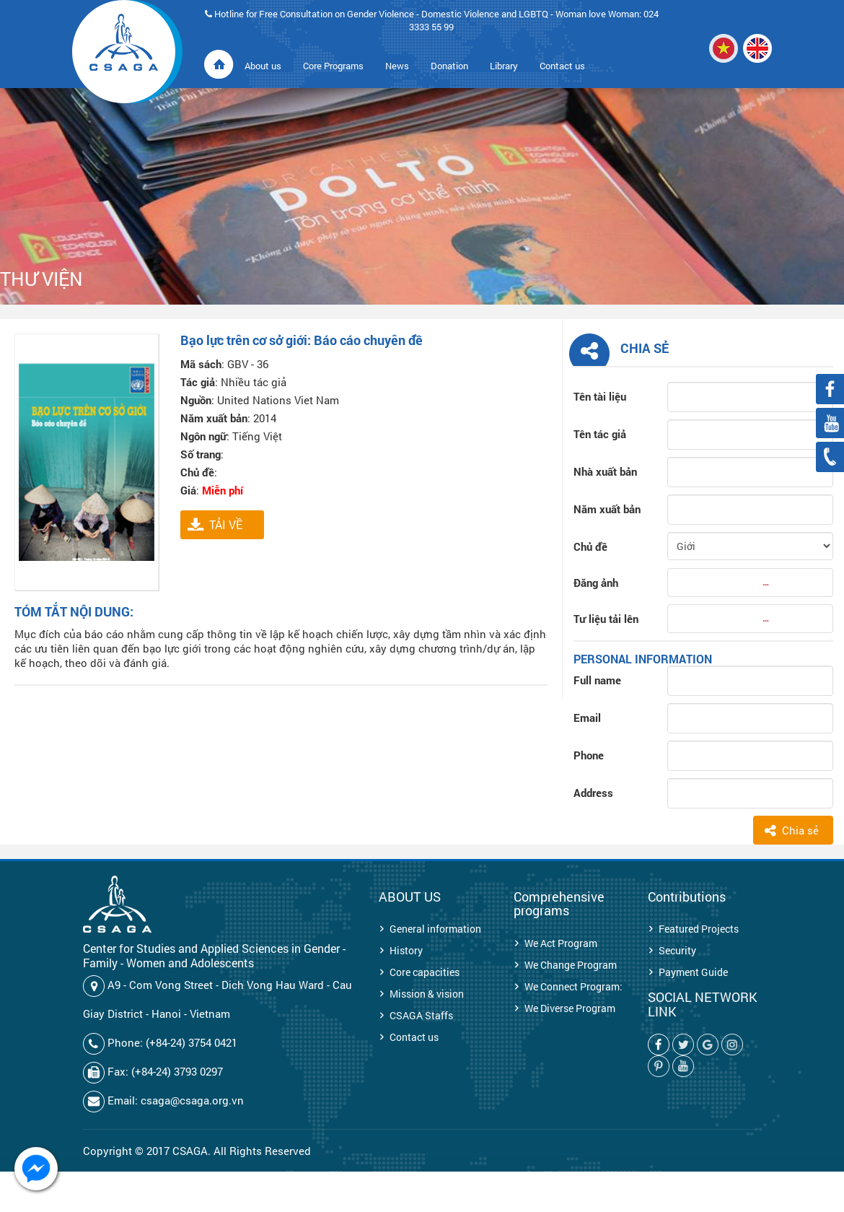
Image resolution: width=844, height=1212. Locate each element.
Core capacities (425, 972)
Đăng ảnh (595, 582)
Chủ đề (590, 546)
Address (593, 792)
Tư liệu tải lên (605, 618)
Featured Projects (699, 929)
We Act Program (560, 943)
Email (587, 717)
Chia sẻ (800, 830)
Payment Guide (693, 972)
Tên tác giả (599, 434)
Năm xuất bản (607, 509)
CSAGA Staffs (421, 1015)
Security (677, 950)
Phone (588, 755)
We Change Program (570, 965)
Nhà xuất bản (605, 471)
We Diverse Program (569, 1008)
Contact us (414, 1037)
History (406, 950)
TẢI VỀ (225, 524)
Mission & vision (427, 993)
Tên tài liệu (599, 396)
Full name (597, 680)
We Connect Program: (573, 986)
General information (435, 929)
